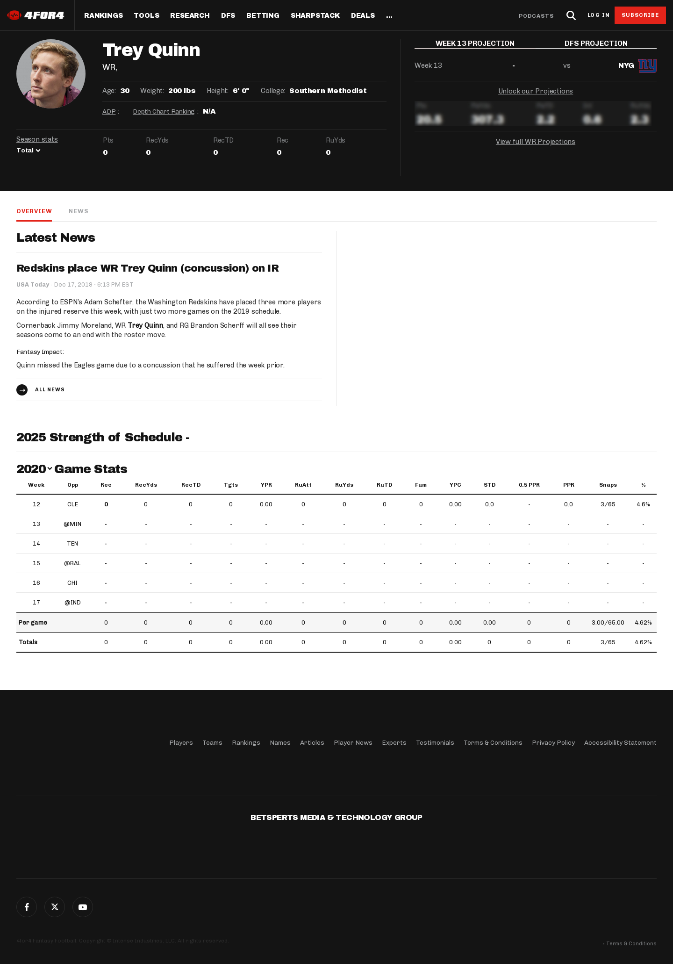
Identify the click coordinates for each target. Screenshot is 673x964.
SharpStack (315, 16)
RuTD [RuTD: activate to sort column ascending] (384, 485)
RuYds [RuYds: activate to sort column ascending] (344, 485)
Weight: (152, 90)
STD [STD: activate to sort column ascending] (489, 485)
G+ (83, 907)
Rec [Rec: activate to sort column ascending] (106, 485)
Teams (212, 743)
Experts (394, 743)
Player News (353, 743)
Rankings (103, 16)
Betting (262, 16)
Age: (108, 90)
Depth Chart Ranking (164, 111)
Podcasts (536, 16)
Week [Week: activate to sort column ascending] (36, 485)
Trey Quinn (145, 325)
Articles (312, 743)
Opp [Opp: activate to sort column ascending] (72, 485)
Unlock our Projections (535, 98)
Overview (34, 211)
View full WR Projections (535, 148)
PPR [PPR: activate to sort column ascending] (568, 485)
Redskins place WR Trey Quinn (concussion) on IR (147, 268)
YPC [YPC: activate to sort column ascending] (455, 485)
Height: (217, 90)
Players (181, 743)
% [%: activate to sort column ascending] (643, 485)
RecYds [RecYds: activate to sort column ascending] (146, 485)
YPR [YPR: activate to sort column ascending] (266, 485)
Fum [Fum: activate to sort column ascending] (421, 485)
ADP (108, 111)
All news (50, 390)
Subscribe (640, 15)
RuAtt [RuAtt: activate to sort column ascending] (303, 485)
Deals (363, 16)
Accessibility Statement (620, 743)
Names (280, 743)
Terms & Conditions (493, 743)
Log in (598, 15)
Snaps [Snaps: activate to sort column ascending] (608, 485)
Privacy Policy (553, 743)
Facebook (26, 907)
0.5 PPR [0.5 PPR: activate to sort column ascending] (529, 485)
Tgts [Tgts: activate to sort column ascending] (231, 485)
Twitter (54, 907)
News (78, 211)
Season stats (37, 139)
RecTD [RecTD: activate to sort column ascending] (190, 485)
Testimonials (435, 743)
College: (273, 90)
